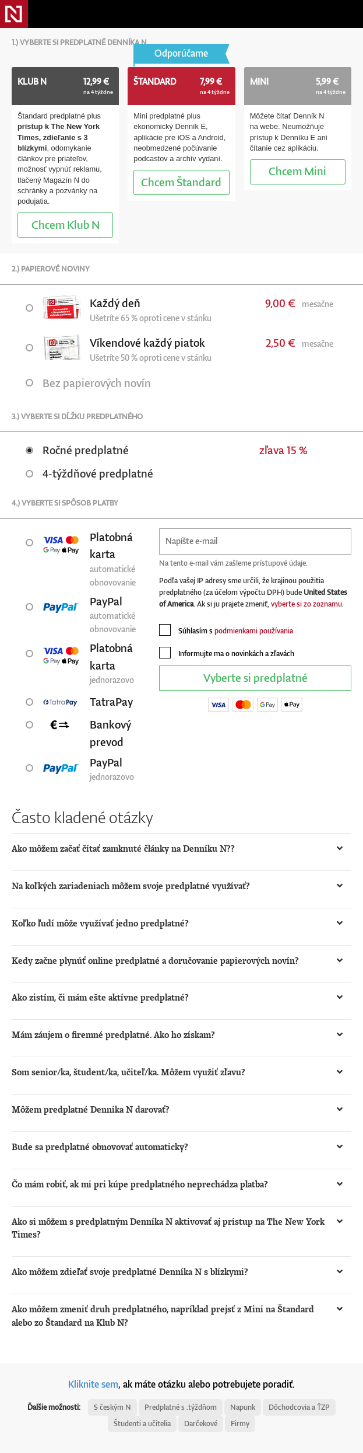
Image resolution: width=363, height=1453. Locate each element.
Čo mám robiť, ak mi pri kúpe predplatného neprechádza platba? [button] (140, 1184)
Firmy (240, 1423)
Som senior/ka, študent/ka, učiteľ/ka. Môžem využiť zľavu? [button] (128, 1072)
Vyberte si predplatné (255, 677)
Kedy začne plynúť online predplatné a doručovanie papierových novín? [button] (155, 960)
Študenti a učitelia (142, 1423)
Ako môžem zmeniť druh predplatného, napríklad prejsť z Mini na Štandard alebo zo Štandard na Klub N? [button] (163, 1316)
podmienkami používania (253, 631)
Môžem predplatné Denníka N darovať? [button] (91, 1109)
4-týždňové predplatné (89, 473)
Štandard (181, 182)
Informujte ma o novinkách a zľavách (226, 652)
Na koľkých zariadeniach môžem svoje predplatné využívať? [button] (131, 885)
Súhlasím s (226, 630)
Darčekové (200, 1423)
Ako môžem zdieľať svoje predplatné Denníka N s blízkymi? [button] (130, 1271)
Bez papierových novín (88, 382)
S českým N (112, 1407)
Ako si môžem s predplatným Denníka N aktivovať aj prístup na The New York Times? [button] (168, 1228)
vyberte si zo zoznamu (306, 604)
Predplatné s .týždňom (181, 1407)
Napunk (242, 1407)
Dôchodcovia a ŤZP (299, 1407)
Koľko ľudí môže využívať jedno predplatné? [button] (100, 923)
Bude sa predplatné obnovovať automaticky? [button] (100, 1146)
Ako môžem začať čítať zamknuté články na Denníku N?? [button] (123, 848)
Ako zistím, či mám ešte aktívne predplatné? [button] (100, 997)
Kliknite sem (93, 1384)
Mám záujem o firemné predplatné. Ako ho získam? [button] (113, 1034)
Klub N (65, 224)
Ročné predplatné (77, 449)
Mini (297, 170)
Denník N (14, 14)
